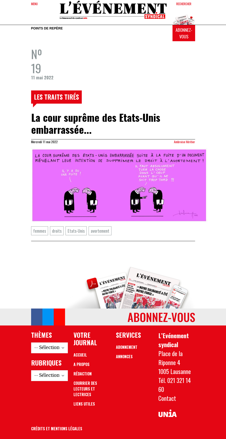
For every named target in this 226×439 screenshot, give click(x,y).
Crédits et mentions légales (56, 428)
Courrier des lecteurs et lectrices (85, 388)
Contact (167, 398)
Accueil (80, 355)
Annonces (124, 356)
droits (57, 231)
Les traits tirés (56, 97)
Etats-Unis (76, 231)
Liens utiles (84, 404)
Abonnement (126, 347)
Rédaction (83, 374)
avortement (100, 231)
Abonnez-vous (184, 33)
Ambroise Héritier (184, 141)
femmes (39, 231)
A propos (82, 364)
